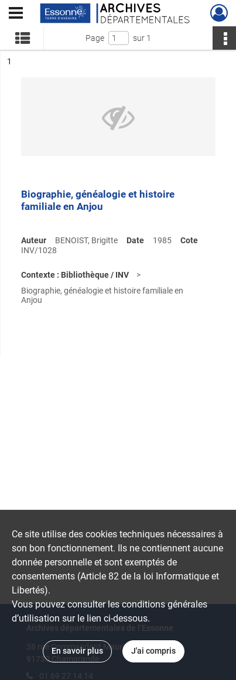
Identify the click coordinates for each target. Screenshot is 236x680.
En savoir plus (77, 650)
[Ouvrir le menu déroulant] (16, 14)
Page (94, 38)
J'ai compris (153, 650)
